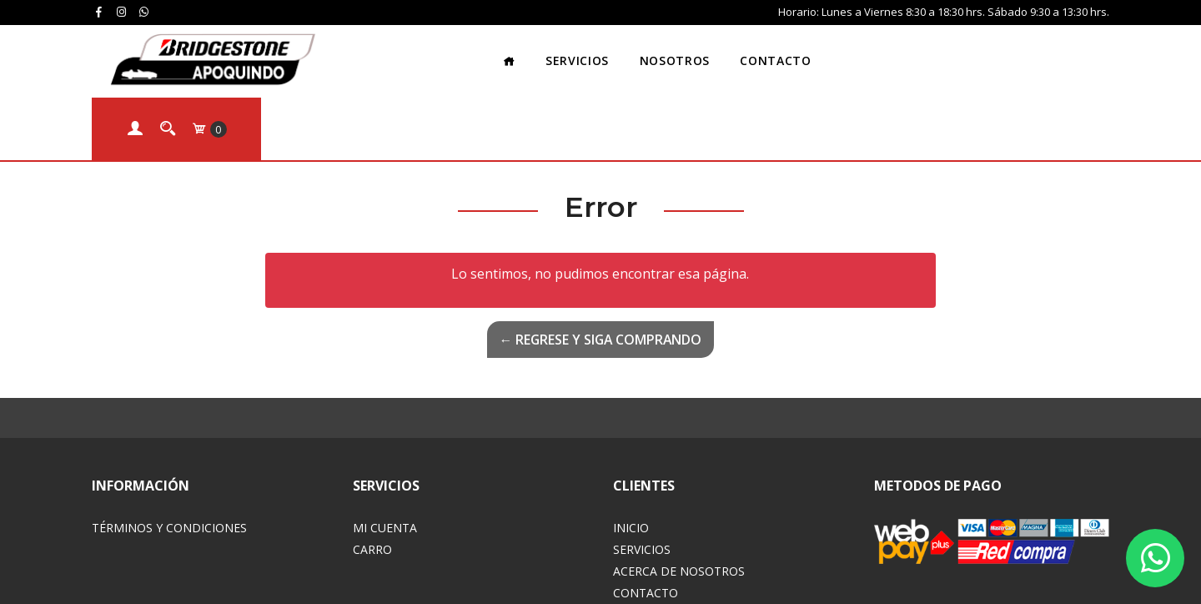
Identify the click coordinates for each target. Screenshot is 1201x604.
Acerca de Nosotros (679, 498)
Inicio (631, 454)
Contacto (719, 54)
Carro (372, 476)
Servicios (520, 54)
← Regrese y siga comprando (600, 266)
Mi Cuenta (385, 454)
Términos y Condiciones (169, 454)
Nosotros (618, 54)
